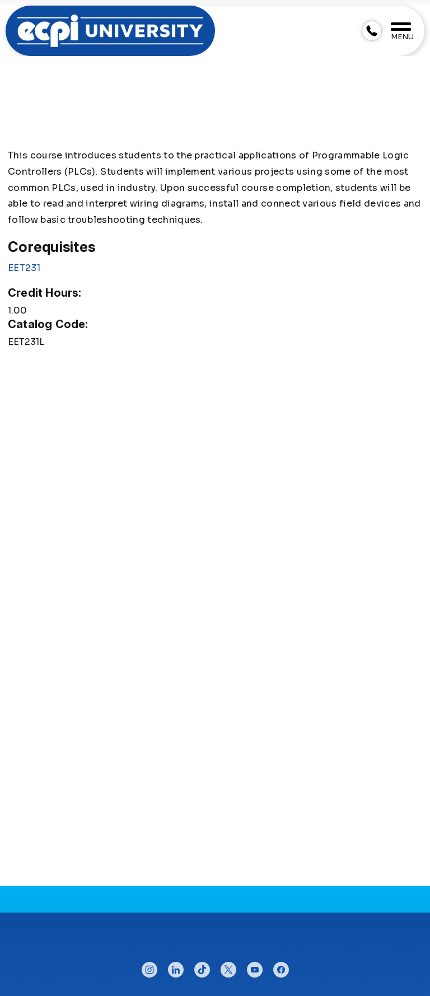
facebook (281, 967)
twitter (228, 967)
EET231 (24, 268)
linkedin (176, 967)
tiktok (202, 967)
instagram (149, 967)
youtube (255, 967)
